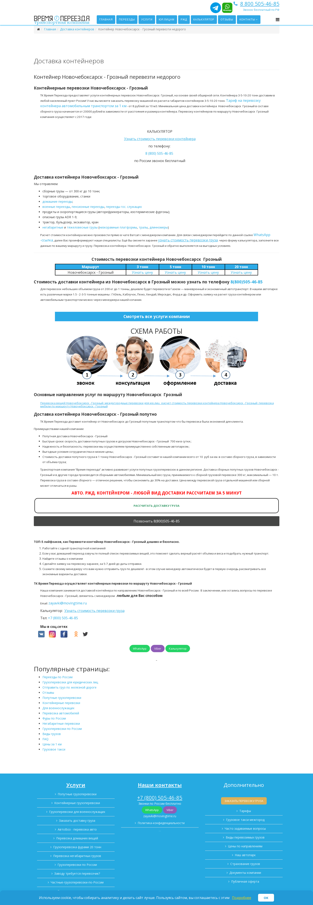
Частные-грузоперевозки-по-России (77, 882)
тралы (143, 227)
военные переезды (56, 207)
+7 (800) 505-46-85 (63, 618)
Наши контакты (160, 784)
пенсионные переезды (88, 207)
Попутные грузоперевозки (61, 698)
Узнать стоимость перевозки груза (94, 610)
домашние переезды (57, 201)
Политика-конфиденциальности (161, 823)
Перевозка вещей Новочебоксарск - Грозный (71, 403)
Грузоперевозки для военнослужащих (77, 812)
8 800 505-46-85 (259, 3)
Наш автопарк (245, 855)
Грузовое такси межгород (245, 820)
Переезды (127, 19)
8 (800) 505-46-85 (159, 153)
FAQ (45, 739)
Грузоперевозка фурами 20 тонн (77, 847)
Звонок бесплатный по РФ (261, 10)
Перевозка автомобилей (60, 713)
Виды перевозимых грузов (245, 837)
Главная (106, 19)
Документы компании (245, 873)
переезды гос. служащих (124, 207)
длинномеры (158, 227)
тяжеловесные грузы (82, 227)
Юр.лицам (166, 19)
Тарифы (245, 811)
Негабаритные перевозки (61, 723)
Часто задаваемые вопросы (245, 828)
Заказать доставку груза (77, 821)
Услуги (147, 19)
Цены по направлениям (245, 846)
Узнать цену (142, 272)
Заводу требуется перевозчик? (77, 873)
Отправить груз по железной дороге (69, 687)
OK (266, 898)
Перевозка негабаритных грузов (77, 856)
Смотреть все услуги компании (156, 316)
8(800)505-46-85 (246, 281)
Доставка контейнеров (77, 29)
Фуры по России (54, 718)
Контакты (247, 19)
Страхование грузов (245, 864)
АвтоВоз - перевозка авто (77, 829)
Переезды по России (57, 677)
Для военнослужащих (58, 708)
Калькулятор (203, 19)
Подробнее (241, 897)
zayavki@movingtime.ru (67, 603)
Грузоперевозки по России (62, 729)
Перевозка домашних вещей (77, 838)
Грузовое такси (53, 749)
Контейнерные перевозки (61, 703)
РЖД (184, 19)
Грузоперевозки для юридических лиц (70, 682)
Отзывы (227, 19)
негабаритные (52, 227)
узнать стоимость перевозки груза (188, 240)
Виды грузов (51, 734)
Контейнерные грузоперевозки (77, 803)
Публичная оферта (245, 881)
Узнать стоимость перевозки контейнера (160, 138)
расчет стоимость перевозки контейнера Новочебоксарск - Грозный (209, 403)
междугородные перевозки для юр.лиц (132, 403)
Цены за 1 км (52, 744)
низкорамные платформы (118, 227)
